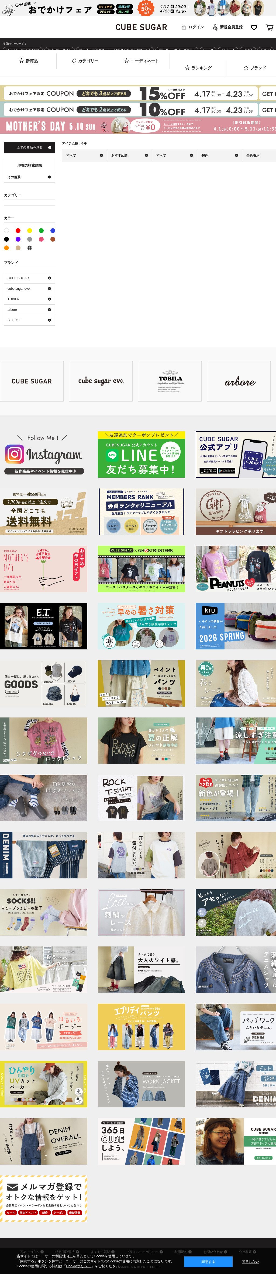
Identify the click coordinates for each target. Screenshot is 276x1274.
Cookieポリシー (78, 1266)
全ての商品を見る (30, 147)
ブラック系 (6, 239)
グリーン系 (41, 230)
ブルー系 (52, 230)
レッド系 (18, 230)
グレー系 (29, 239)
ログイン (196, 27)
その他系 (29, 247)
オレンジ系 (6, 247)
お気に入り (254, 27)
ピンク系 (41, 239)
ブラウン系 (52, 239)
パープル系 (18, 239)
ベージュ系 (18, 247)
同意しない (250, 1262)
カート (269, 27)
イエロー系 (29, 230)
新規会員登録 (231, 27)
